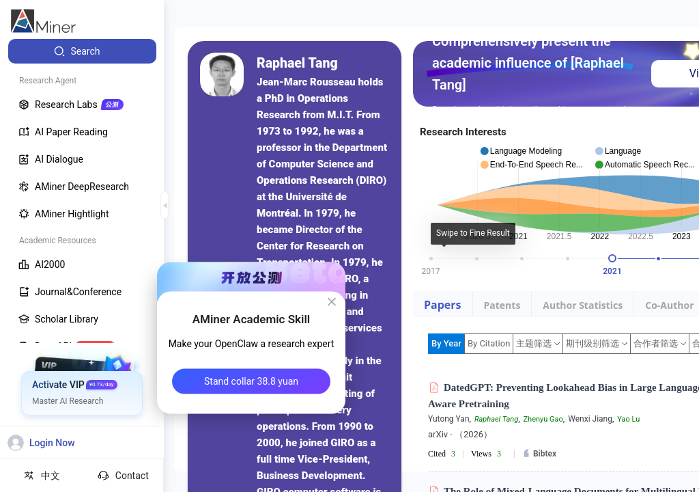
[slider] (612, 258)
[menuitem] (82, 51)
